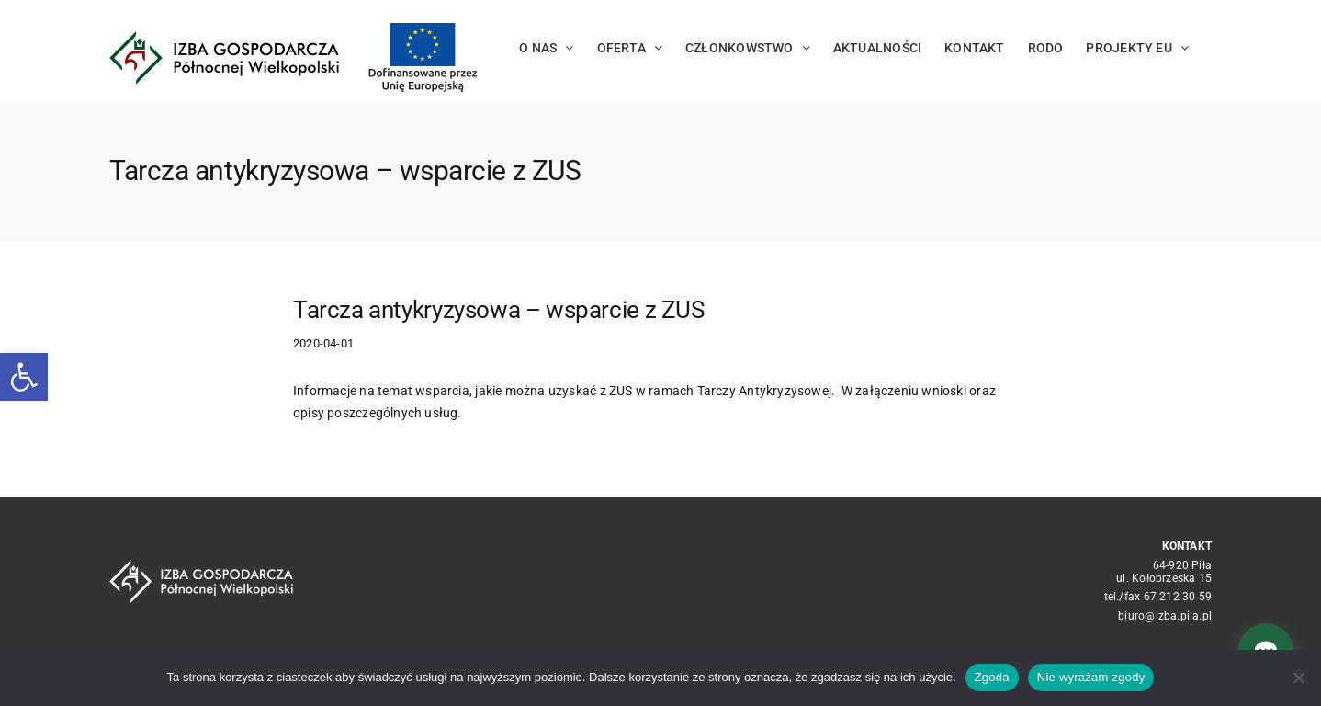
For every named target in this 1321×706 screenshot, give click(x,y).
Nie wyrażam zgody (1091, 677)
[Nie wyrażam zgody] (1298, 677)
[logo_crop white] (201, 566)
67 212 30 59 (1178, 596)
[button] (24, 377)
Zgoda (992, 677)
